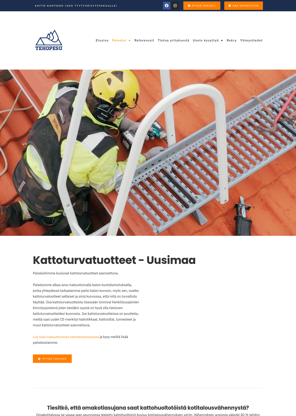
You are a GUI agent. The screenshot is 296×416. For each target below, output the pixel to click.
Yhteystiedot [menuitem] (251, 40)
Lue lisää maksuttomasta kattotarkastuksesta (67, 337)
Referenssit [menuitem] (144, 40)
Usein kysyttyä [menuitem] (208, 40)
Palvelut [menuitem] (121, 40)
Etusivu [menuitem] (102, 40)
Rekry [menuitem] (232, 40)
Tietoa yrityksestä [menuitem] (173, 40)
